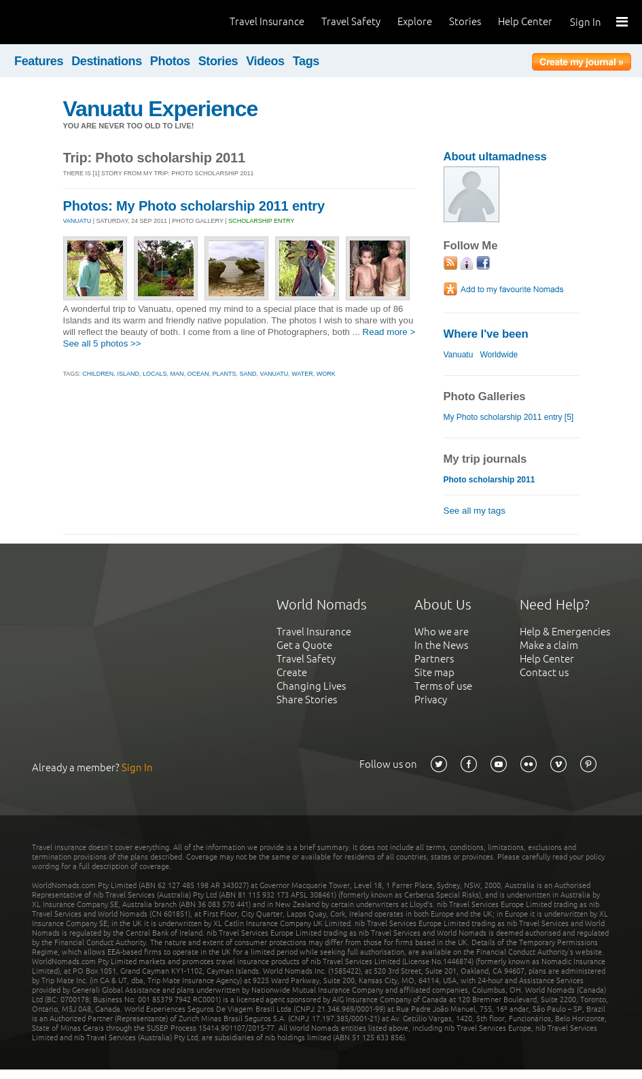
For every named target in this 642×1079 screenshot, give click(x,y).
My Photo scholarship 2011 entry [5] (509, 417)
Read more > (389, 332)
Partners (434, 659)
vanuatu (274, 373)
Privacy (430, 699)
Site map (434, 672)
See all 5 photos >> (102, 343)
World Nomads (71, 22)
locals (155, 373)
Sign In (585, 22)
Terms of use (443, 686)
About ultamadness (495, 156)
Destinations (106, 61)
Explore (414, 21)
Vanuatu (459, 354)
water (302, 373)
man (176, 373)
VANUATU (77, 220)
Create (292, 672)
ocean (198, 373)
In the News (441, 645)
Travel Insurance (267, 21)
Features (38, 61)
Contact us (544, 672)
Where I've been (486, 334)
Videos (265, 61)
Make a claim (549, 645)
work (326, 373)
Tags (306, 61)
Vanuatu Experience (160, 108)
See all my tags (474, 511)
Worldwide (499, 354)
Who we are (441, 631)
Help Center (525, 21)
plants (224, 373)
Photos (170, 61)
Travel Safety (350, 21)
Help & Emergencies (565, 631)
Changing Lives (311, 686)
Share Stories (307, 699)
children (97, 373)
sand (248, 373)
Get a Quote (304, 645)
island (128, 373)
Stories (465, 21)
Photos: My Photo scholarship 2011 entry (194, 205)
